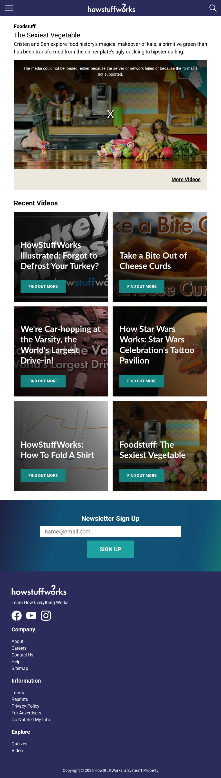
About (17, 641)
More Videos (185, 179)
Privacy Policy (25, 706)
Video (17, 750)
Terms (18, 692)
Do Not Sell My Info (31, 719)
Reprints (20, 699)
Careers (19, 648)
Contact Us (22, 655)
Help (16, 661)
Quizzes (19, 743)
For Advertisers (26, 713)
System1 (134, 770)
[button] (111, 629)
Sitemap (20, 668)
